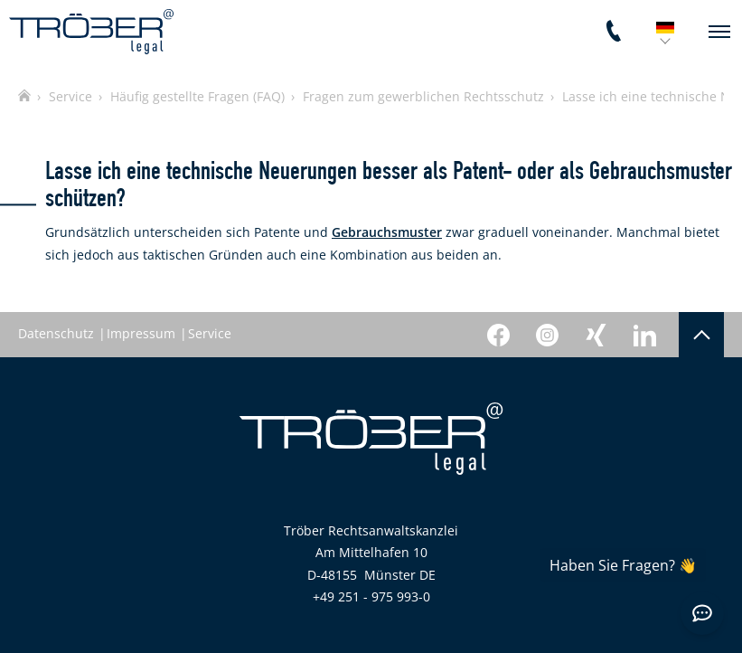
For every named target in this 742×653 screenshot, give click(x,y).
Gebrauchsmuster (387, 232)
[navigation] (719, 31)
